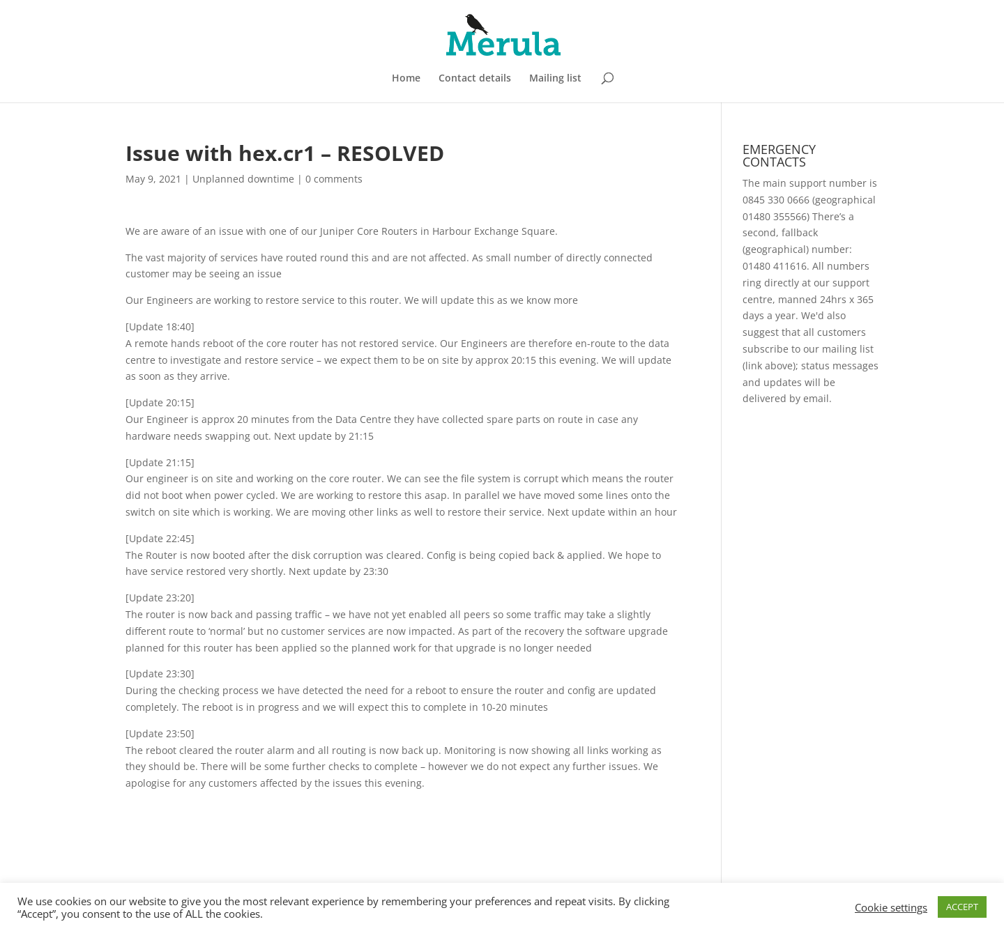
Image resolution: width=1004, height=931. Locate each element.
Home (406, 78)
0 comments (334, 178)
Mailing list (555, 78)
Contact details (475, 78)
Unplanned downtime (243, 178)
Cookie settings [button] (891, 907)
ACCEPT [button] (962, 906)
